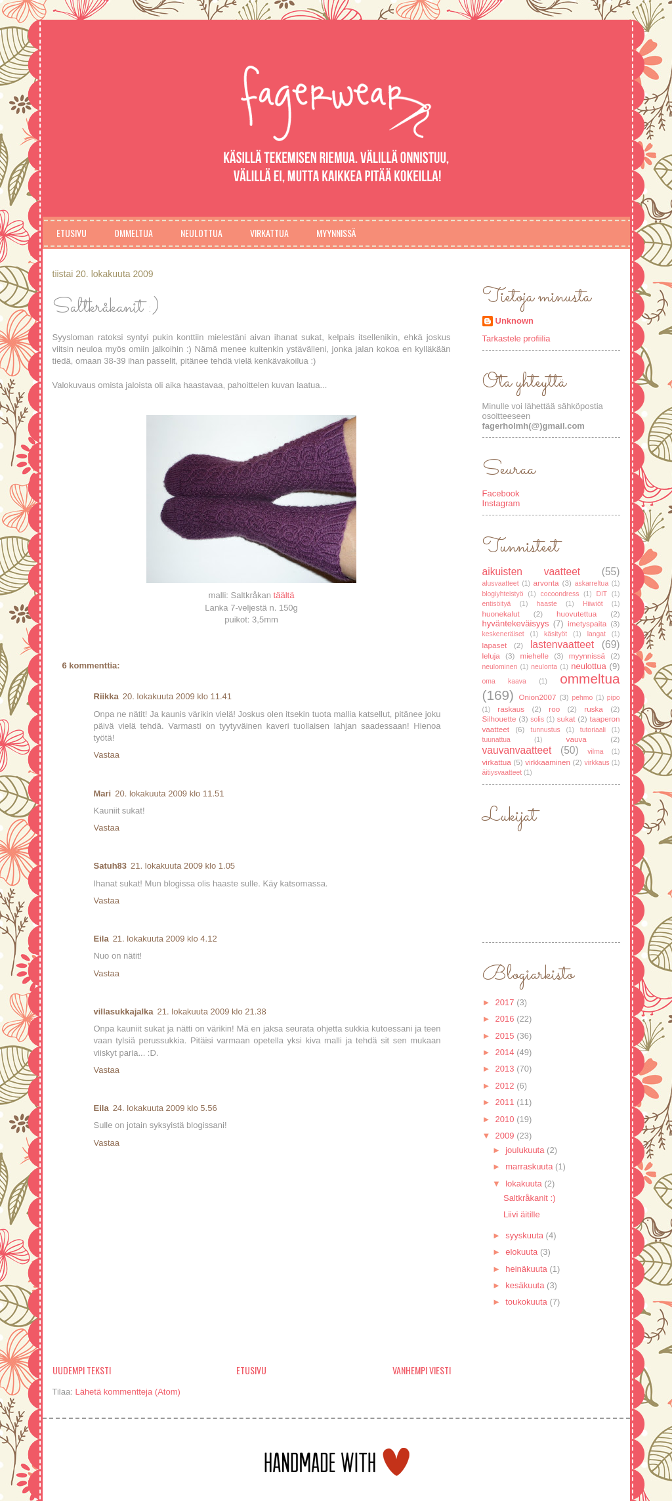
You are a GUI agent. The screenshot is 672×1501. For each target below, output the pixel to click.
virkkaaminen (547, 762)
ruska (593, 709)
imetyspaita (587, 623)
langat (596, 634)
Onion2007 (537, 697)
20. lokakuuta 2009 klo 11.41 (177, 696)
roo (554, 709)
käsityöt (555, 634)
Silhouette (499, 718)
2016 (506, 1019)
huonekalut (501, 613)
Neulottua (201, 233)
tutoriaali (593, 729)
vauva (576, 739)
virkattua (496, 762)
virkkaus (597, 762)
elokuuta (522, 1252)
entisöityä (496, 603)
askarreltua (591, 583)
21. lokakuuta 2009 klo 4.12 (165, 939)
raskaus (510, 709)
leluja (491, 655)
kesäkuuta (526, 1285)
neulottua (588, 666)
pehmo (582, 697)
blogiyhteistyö (503, 594)
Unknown (514, 321)
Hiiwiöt (593, 603)
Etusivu (71, 233)
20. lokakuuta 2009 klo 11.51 (169, 793)
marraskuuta (530, 1166)
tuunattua (496, 739)
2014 (506, 1052)
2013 (506, 1069)
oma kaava (504, 681)
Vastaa (107, 755)
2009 (506, 1136)
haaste (547, 603)
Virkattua (269, 233)
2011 (506, 1102)
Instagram (501, 503)
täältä (284, 595)
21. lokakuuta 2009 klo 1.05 (183, 866)
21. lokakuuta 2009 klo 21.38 (212, 1011)
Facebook (501, 493)
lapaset (494, 645)
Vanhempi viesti (421, 1370)
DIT (601, 594)
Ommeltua (133, 233)
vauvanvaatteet (517, 750)
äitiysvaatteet (502, 772)
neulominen (500, 666)
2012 (506, 1086)
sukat (566, 718)
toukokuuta (527, 1302)
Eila (101, 939)
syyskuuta (525, 1235)
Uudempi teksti (81, 1370)
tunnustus (545, 729)
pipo (613, 697)
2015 (506, 1036)
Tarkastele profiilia (516, 338)
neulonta (544, 666)
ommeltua (590, 678)
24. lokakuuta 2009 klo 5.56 (165, 1108)
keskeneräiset (503, 634)
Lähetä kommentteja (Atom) (127, 1392)
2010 (506, 1119)
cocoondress (559, 594)
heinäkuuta (527, 1269)
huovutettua (576, 613)
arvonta (546, 582)
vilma (595, 751)
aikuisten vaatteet (531, 571)
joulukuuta (526, 1150)
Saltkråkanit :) (529, 1198)
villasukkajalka (124, 1011)
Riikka (106, 696)
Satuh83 (110, 866)
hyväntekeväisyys (515, 623)
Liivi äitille (521, 1214)
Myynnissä (336, 233)
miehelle (534, 655)
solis (537, 719)
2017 (506, 1002)
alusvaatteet (500, 583)
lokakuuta (524, 1183)
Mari (103, 793)
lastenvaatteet (562, 644)
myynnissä (587, 655)
